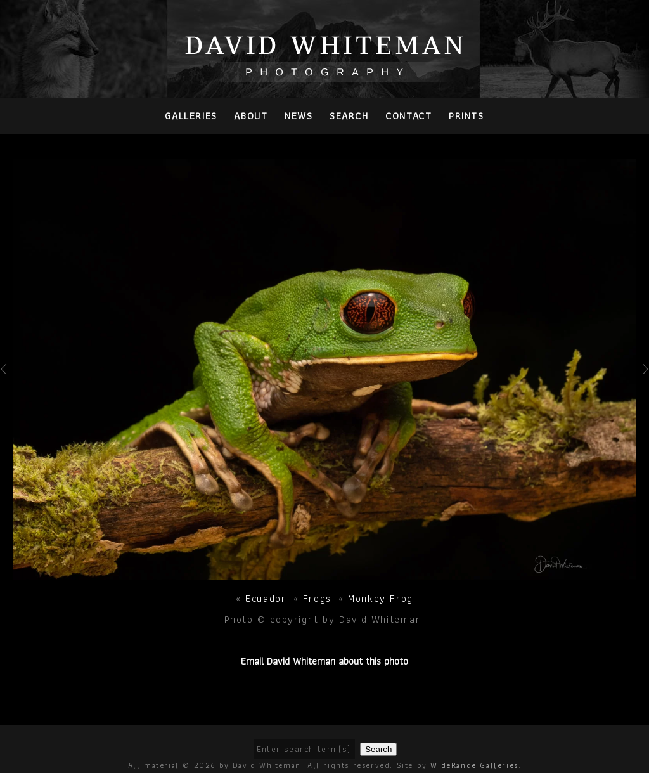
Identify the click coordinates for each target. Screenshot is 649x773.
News (298, 116)
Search (349, 116)
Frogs (317, 598)
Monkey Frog (380, 598)
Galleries (191, 116)
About (250, 116)
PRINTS (466, 116)
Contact (408, 116)
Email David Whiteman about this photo (324, 661)
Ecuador (265, 598)
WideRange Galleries (474, 765)
